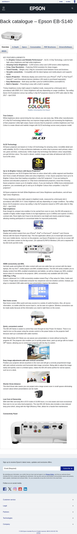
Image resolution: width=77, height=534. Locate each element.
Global (68, 1)
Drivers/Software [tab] (65, 47)
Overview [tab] (5, 47)
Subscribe (66, 468)
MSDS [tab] (4, 51)
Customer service (9, 499)
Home (61, 1)
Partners (6, 512)
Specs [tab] (24, 47)
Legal (5, 506)
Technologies (7, 518)
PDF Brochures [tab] (50, 47)
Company (6, 524)
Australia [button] (5, 1)
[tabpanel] (38, 251)
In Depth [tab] (15, 47)
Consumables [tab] (35, 47)
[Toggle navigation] (3, 8)
